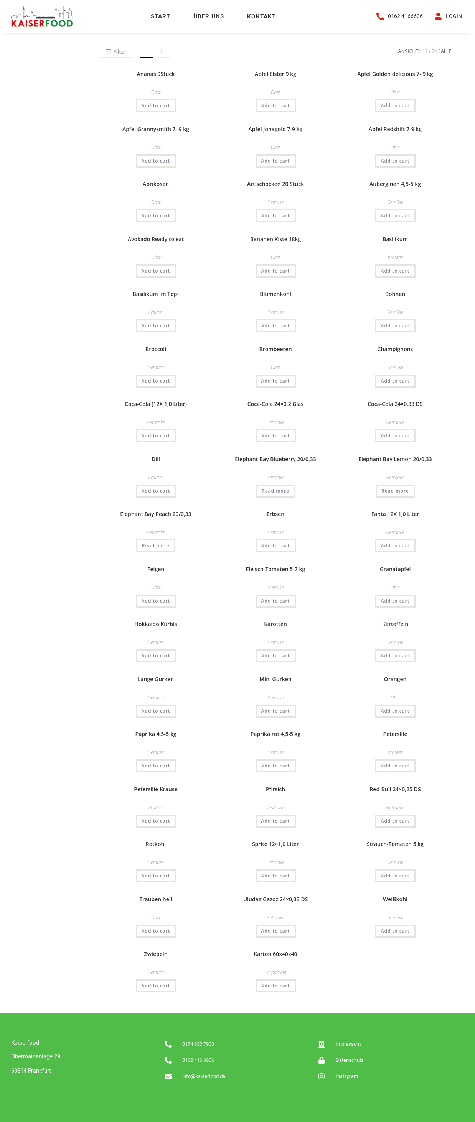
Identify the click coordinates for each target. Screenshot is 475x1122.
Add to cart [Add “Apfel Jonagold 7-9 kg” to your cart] (275, 160)
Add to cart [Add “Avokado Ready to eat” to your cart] (156, 270)
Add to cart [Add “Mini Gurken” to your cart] (275, 710)
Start (160, 16)
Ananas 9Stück (156, 73)
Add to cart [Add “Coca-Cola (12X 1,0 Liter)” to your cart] (156, 435)
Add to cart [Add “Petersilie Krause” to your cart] (156, 820)
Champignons (395, 348)
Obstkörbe (275, 807)
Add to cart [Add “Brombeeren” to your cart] (275, 380)
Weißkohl (395, 898)
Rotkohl (156, 843)
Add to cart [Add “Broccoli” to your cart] (156, 380)
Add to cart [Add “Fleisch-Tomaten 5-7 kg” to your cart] (275, 600)
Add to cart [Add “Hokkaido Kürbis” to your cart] (156, 655)
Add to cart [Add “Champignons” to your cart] (395, 380)
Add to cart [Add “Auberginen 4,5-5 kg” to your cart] (395, 215)
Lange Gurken (156, 678)
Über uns (208, 16)
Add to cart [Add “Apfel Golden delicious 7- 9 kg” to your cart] (395, 105)
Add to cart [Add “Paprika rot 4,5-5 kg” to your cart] (275, 765)
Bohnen (395, 293)
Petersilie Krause (155, 788)
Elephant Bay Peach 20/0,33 (155, 513)
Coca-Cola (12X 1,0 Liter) (156, 403)
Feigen (155, 568)
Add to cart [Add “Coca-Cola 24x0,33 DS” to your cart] (395, 435)
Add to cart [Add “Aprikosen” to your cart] (156, 215)
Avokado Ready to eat (156, 238)
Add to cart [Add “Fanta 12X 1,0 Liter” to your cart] (395, 545)
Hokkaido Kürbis (155, 623)
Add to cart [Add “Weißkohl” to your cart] (395, 930)
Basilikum (395, 238)
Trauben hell (156, 898)
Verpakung (275, 972)
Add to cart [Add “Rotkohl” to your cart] (156, 875)
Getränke (156, 422)
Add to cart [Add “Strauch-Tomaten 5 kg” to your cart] (395, 875)
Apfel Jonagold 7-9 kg (276, 128)
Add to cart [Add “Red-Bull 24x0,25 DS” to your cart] (395, 820)
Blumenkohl (275, 293)
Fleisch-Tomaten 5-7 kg (275, 568)
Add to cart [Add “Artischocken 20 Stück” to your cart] (275, 215)
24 (434, 51)
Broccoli (155, 348)
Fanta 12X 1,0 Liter (395, 513)
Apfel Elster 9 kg (275, 73)
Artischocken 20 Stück (275, 183)
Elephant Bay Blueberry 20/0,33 (275, 458)
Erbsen (275, 513)
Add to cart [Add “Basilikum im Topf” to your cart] (156, 325)
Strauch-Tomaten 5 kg (395, 843)
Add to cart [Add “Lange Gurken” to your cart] (156, 710)
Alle (446, 51)
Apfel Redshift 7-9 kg (395, 128)
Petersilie (395, 733)
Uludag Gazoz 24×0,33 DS (275, 898)
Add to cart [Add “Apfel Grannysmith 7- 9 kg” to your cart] (156, 160)
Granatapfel (395, 568)
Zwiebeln (156, 953)
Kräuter (395, 257)
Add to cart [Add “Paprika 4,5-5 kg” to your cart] (156, 765)
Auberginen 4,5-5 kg (395, 183)
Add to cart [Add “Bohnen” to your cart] (395, 325)
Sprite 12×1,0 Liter (275, 843)
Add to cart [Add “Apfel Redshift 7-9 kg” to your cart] (395, 160)
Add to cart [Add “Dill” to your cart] (156, 490)
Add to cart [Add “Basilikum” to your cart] (395, 270)
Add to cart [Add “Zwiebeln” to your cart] (156, 985)
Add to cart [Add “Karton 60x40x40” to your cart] (275, 985)
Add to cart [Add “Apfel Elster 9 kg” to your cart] (275, 105)
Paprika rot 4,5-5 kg (276, 733)
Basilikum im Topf (156, 293)
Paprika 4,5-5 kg (155, 733)
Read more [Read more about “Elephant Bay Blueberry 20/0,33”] (275, 490)
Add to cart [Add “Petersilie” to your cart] (395, 765)
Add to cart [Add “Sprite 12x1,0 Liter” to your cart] (275, 875)
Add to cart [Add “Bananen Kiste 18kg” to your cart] (275, 270)
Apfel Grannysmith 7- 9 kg (155, 128)
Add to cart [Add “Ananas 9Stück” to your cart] (156, 105)
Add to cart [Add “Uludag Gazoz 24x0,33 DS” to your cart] (275, 930)
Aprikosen (156, 183)
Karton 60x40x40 (275, 953)
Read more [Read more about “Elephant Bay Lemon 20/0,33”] (395, 490)
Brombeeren (275, 348)
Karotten (275, 623)
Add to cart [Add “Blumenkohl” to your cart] (275, 325)
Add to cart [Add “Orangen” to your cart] (395, 710)
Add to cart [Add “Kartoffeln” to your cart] (395, 655)
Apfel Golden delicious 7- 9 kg (395, 73)
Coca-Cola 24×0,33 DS (395, 403)
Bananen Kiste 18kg (275, 238)
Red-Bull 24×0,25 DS (395, 788)
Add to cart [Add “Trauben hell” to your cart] (156, 930)
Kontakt (261, 16)
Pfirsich (275, 788)
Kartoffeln (395, 623)
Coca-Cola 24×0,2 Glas (275, 403)
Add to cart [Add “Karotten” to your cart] (275, 655)
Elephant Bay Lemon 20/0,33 (395, 458)
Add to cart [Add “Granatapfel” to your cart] (395, 600)
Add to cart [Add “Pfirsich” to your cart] (275, 820)
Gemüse (275, 202)
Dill (156, 458)
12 (425, 51)
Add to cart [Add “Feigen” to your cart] (156, 600)
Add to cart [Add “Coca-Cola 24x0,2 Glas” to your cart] (275, 435)
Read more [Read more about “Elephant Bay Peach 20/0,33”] (156, 545)
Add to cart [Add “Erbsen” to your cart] (275, 545)
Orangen (395, 678)
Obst (155, 92)
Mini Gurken (275, 678)
